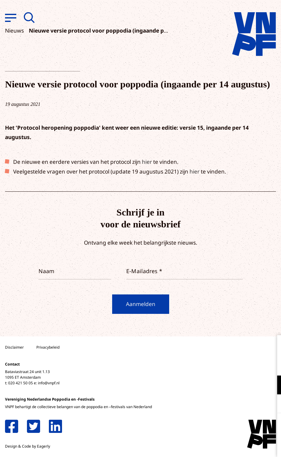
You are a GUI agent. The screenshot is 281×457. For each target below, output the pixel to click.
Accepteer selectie (227, 445)
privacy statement (250, 364)
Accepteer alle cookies (227, 427)
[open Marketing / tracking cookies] (271, 404)
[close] (271, 346)
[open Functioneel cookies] (271, 386)
